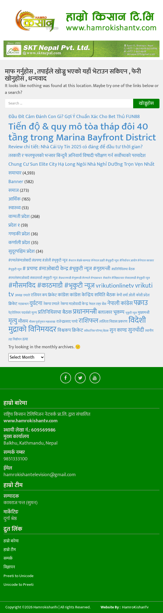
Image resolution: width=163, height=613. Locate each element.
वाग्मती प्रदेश (19, 216)
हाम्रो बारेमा (11, 541)
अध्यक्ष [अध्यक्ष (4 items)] (18, 295)
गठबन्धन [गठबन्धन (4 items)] (23, 304)
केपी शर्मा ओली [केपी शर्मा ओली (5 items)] (126, 295)
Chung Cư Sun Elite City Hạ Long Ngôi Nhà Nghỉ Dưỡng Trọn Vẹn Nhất (81, 164)
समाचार (14, 173)
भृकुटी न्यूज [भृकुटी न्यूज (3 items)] (131, 312)
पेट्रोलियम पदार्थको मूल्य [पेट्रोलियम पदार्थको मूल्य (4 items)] (22, 312)
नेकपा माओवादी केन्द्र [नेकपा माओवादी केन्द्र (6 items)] (74, 304)
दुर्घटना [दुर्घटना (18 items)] (36, 303)
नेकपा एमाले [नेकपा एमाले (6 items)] (51, 304)
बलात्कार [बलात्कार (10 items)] (105, 312)
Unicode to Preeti (19, 584)
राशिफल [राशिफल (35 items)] (88, 320)
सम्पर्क (8, 558)
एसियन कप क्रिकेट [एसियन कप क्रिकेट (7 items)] (44, 295)
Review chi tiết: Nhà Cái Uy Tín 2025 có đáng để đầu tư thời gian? (75, 147)
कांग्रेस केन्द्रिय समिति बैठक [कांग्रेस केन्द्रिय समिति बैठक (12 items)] (93, 295)
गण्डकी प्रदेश (19, 234)
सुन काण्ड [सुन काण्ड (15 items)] (118, 330)
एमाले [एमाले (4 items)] (26, 295)
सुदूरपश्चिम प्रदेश (21, 251)
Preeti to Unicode (19, 575)
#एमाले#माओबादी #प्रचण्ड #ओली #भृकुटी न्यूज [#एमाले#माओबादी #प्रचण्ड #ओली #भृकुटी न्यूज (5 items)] (38, 260)
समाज (13, 190)
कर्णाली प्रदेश (19, 243)
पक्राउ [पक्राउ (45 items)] (141, 303)
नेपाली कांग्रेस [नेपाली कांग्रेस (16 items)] (120, 303)
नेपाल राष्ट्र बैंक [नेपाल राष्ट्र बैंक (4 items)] (97, 304)
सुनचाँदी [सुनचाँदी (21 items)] (136, 330)
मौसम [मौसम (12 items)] (23, 321)
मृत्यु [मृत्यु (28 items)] (12, 321)
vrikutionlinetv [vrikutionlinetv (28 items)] (115, 286)
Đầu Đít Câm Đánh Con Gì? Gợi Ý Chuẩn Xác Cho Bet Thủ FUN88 (74, 117)
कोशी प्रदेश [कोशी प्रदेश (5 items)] (142, 295)
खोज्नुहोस (146, 103)
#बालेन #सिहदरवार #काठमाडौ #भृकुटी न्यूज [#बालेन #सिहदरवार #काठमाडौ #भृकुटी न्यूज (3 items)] (126, 278)
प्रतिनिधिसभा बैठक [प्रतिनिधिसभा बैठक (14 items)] (55, 312)
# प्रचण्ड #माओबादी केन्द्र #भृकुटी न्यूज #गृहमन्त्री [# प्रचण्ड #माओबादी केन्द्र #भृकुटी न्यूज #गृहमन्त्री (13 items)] (66, 268)
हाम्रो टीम (10, 549)
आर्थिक (14, 199)
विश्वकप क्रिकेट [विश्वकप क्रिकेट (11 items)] (70, 330)
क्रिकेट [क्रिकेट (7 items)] (12, 303)
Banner (15, 182)
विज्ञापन (9, 567)
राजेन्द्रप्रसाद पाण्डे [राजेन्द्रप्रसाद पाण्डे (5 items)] (67, 322)
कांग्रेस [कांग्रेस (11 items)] (63, 295)
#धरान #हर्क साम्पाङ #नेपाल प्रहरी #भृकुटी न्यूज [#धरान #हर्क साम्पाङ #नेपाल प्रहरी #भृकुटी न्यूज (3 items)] (94, 260)
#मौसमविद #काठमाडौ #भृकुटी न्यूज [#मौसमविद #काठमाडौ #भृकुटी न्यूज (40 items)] (51, 285)
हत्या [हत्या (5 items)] (25, 339)
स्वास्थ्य (14, 208)
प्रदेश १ (14, 225)
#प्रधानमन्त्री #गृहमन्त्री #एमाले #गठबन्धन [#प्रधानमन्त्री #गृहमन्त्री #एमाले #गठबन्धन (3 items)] (80, 278)
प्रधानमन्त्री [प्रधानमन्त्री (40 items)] (85, 311)
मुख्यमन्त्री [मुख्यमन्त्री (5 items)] (143, 313)
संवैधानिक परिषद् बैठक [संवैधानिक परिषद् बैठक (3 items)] (96, 330)
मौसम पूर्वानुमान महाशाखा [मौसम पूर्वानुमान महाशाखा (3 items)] (42, 321)
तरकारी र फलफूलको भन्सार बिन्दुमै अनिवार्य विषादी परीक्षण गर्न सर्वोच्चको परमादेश (77, 156)
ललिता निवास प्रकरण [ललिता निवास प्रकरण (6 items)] (113, 321)
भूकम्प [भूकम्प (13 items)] (118, 312)
